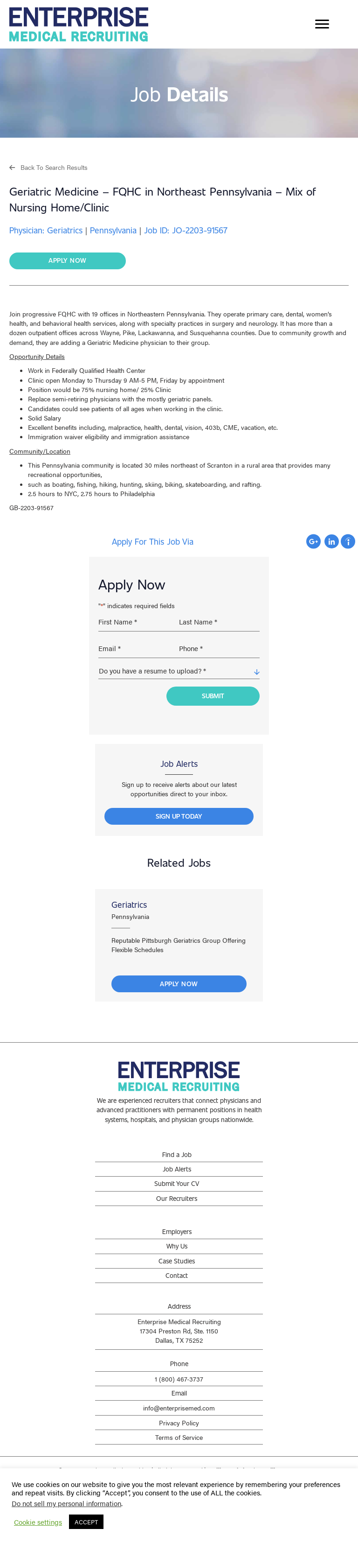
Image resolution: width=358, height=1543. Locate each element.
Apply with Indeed (348, 541)
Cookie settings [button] (38, 1522)
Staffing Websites (229, 1463)
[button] (48, 166)
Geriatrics (129, 898)
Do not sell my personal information (66, 1503)
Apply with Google (313, 541)
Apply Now (179, 977)
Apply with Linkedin (332, 541)
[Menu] (322, 24)
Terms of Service (179, 1431)
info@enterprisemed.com (179, 1401)
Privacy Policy (179, 1416)
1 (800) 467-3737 (179, 1372)
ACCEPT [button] (86, 1521)
